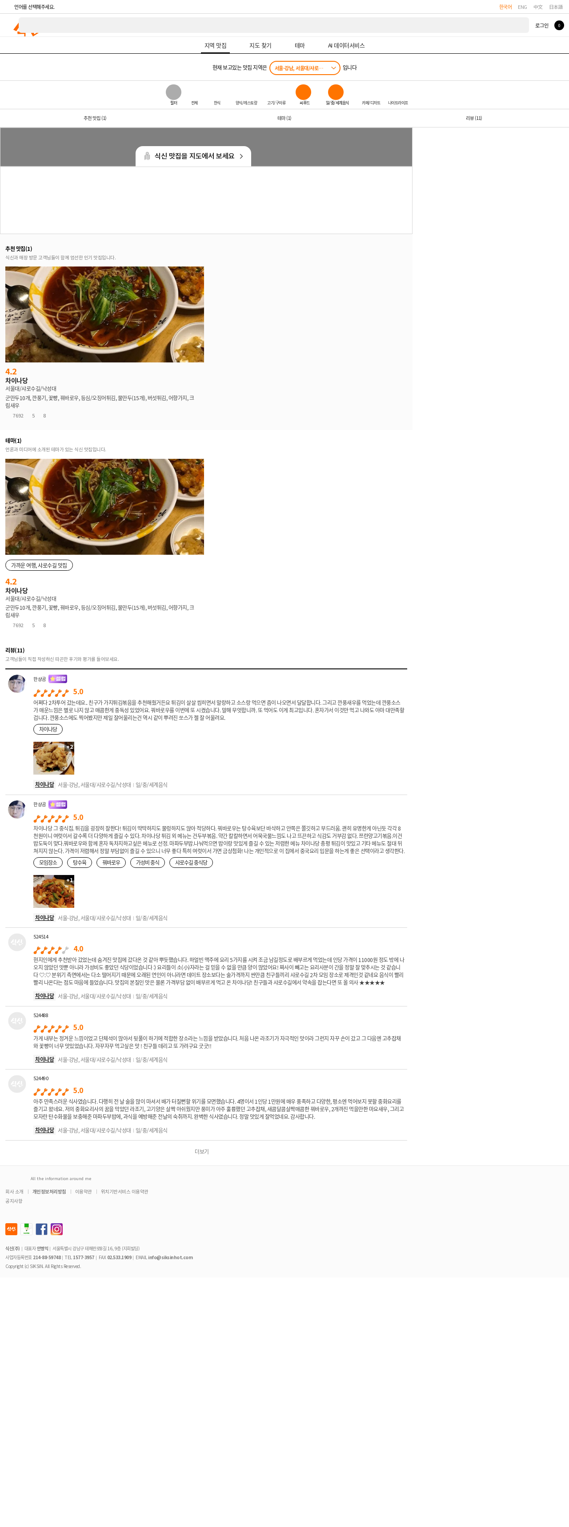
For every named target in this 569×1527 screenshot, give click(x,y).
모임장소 (48, 862)
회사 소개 (14, 1191)
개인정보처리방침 (49, 1191)
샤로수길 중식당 (191, 862)
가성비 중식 (147, 862)
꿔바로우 (111, 862)
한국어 (505, 6)
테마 (284, 118)
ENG (522, 6)
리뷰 (474, 118)
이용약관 (83, 1191)
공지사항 (13, 1200)
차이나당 (48, 729)
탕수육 (79, 862)
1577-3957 (83, 1257)
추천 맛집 (95, 118)
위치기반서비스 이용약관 (124, 1191)
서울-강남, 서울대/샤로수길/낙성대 (307, 68)
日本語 (556, 6)
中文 (538, 6)
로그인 (541, 25)
